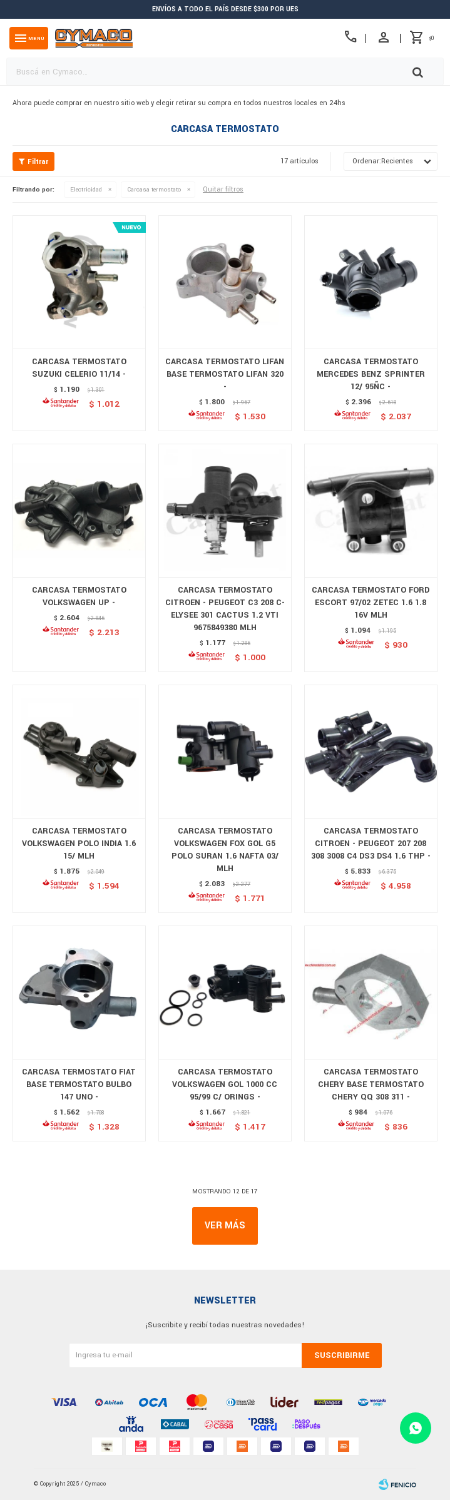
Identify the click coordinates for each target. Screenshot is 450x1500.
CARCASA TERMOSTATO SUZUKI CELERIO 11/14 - (79, 368)
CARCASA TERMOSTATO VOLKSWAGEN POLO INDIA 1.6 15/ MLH (79, 843)
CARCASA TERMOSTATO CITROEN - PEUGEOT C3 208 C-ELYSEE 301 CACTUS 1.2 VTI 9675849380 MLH (225, 608)
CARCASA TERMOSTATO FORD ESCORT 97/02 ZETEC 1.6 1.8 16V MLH (370, 602)
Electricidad (86, 189)
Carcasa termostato (154, 189)
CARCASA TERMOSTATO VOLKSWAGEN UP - (79, 596)
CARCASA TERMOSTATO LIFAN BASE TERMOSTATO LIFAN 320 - (224, 374)
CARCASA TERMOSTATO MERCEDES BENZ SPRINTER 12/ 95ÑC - (371, 374)
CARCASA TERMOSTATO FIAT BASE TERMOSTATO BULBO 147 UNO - (79, 1084)
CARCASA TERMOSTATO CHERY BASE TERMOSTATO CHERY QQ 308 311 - (371, 1084)
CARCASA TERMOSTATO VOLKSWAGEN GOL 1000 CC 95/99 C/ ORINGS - (224, 1084)
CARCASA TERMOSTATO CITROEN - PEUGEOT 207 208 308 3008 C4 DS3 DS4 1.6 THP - (371, 843)
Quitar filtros (223, 189)
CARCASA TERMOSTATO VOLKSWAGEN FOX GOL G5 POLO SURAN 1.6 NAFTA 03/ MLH (225, 849)
